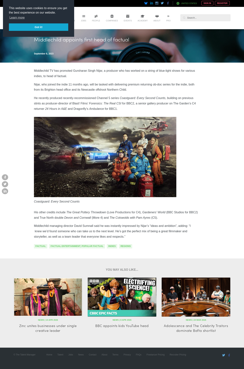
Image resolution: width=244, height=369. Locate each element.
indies (112, 246)
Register (222, 3)
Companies (112, 21)
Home (49, 354)
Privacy (127, 354)
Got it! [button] (38, 27)
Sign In (207, 3)
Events (128, 21)
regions (126, 246)
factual (40, 246)
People (96, 21)
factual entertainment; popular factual (77, 246)
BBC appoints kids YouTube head (122, 325)
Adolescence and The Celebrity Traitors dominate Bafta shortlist (196, 328)
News (81, 354)
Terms (115, 354)
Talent (60, 354)
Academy (143, 21)
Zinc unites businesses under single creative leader (48, 328)
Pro (168, 21)
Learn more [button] (17, 17)
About (157, 21)
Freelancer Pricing (155, 354)
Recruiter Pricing (178, 354)
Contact (92, 354)
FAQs (138, 354)
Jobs (83, 21)
